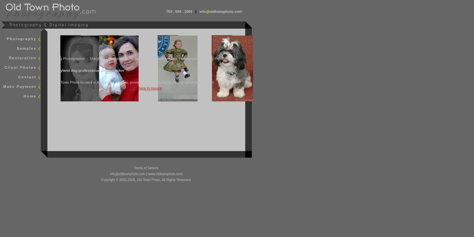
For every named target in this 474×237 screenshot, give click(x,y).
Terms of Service (146, 168)
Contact (27, 77)
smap (56, 106)
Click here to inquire (146, 88)
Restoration (22, 58)
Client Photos (20, 67)
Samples (26, 48)
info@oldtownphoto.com (127, 174)
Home (30, 96)
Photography (21, 39)
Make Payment (19, 87)
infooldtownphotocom (220, 11)
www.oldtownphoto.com (165, 174)
